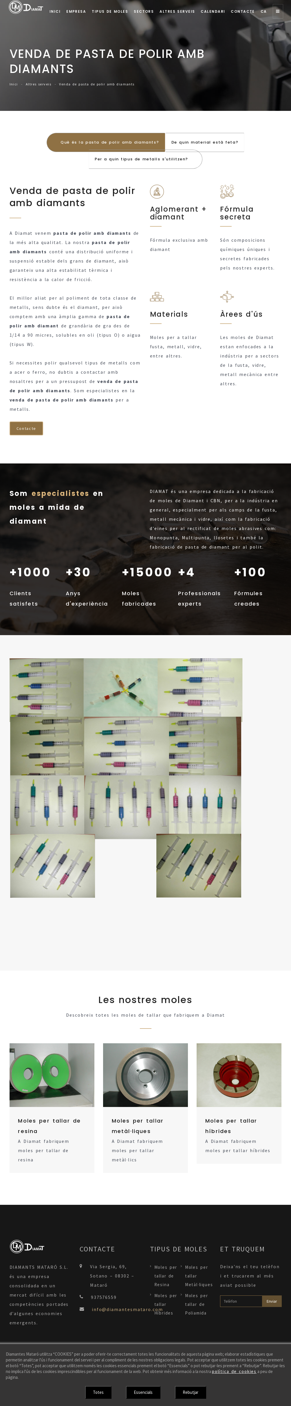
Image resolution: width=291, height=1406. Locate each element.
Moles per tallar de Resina (165, 1276)
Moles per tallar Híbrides (165, 1304)
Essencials (143, 1392)
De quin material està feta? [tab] (204, 142)
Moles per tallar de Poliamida (196, 1304)
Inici (55, 11)
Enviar (272, 1301)
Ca (264, 11)
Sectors (144, 11)
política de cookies (234, 1371)
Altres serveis (177, 11)
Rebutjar (190, 1392)
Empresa (76, 11)
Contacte (243, 11)
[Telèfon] (241, 1302)
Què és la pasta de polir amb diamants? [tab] (110, 142)
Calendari (213, 11)
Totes (98, 1392)
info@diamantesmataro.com (127, 1310)
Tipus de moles (110, 11)
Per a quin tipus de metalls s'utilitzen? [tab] (141, 159)
